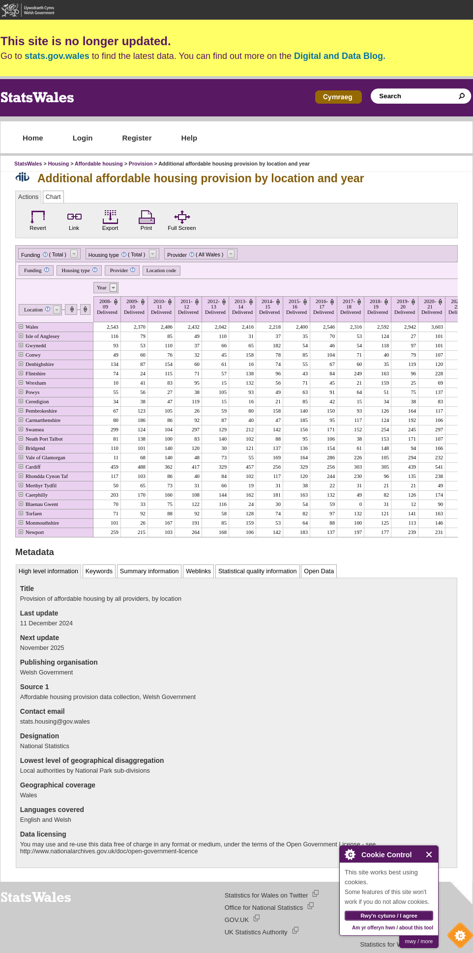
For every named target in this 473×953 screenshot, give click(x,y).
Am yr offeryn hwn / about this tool (392, 927)
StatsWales (28, 164)
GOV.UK (237, 920)
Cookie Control (458, 938)
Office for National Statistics (264, 907)
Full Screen (182, 219)
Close (429, 854)
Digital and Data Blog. (339, 56)
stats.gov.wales (57, 56)
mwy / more (419, 941)
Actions (28, 197)
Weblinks (198, 571)
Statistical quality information (257, 571)
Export (110, 219)
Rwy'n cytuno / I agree (388, 916)
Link (74, 219)
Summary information (149, 571)
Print (146, 219)
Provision (141, 164)
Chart (53, 197)
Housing (58, 164)
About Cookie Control (349, 854)
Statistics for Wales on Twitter (266, 895)
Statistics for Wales (387, 944)
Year (102, 287)
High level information (48, 571)
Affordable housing (99, 164)
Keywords (99, 571)
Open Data (319, 571)
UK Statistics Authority (256, 932)
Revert (38, 219)
